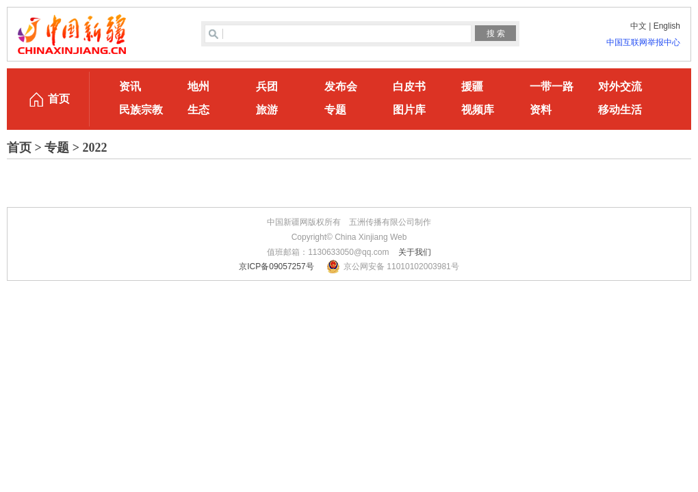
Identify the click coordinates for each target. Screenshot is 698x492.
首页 (59, 99)
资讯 (130, 86)
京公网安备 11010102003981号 (401, 266)
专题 (335, 109)
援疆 (472, 86)
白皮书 (409, 86)
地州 (198, 86)
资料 (541, 109)
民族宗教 (141, 109)
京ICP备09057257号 (276, 266)
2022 (95, 147)
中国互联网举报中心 (643, 42)
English (667, 26)
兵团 (267, 86)
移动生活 (620, 109)
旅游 (267, 109)
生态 (198, 109)
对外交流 (620, 86)
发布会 (340, 86)
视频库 (477, 109)
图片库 (409, 109)
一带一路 (551, 86)
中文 (638, 26)
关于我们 (414, 252)
